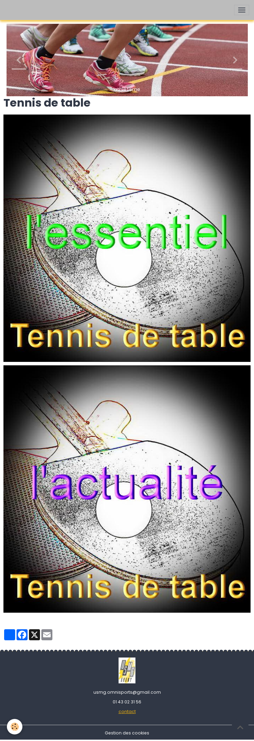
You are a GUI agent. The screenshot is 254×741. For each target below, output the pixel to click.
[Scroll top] (240, 727)
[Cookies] (14, 726)
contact (127, 711)
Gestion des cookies (127, 733)
